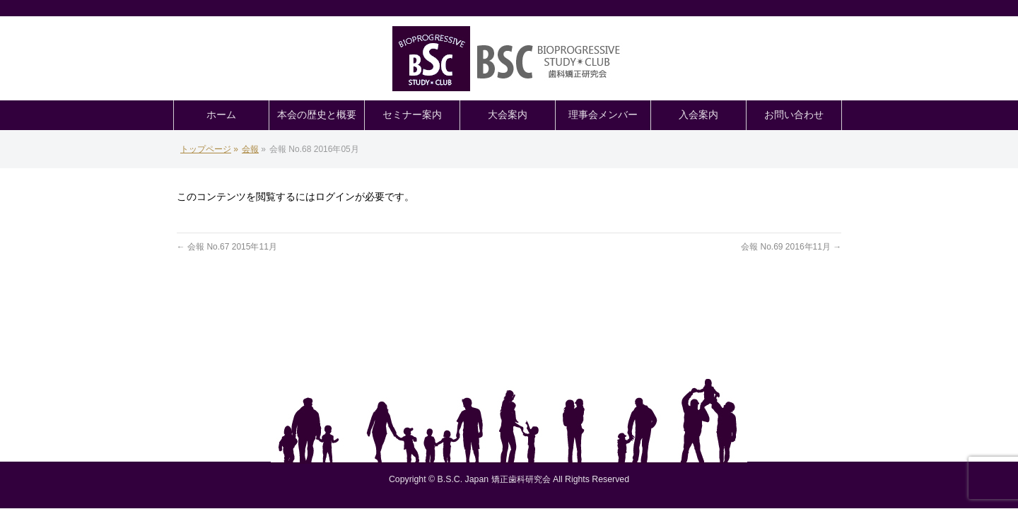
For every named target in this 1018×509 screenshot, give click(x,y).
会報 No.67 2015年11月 (227, 247)
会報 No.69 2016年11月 (791, 247)
